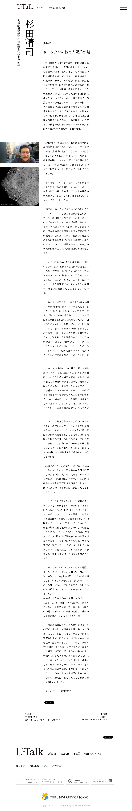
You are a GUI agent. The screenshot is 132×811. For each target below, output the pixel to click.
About (52, 753)
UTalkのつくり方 (93, 753)
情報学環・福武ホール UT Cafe (45, 766)
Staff (77, 753)
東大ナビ (20, 766)
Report (65, 753)
